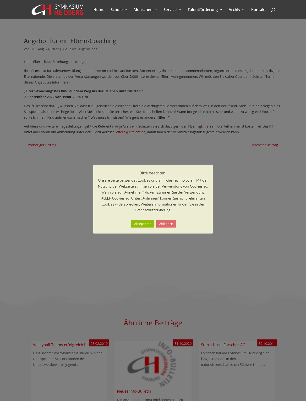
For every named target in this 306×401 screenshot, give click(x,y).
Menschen (143, 10)
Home (98, 10)
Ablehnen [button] (166, 224)
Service (170, 10)
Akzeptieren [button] (142, 224)
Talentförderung (203, 10)
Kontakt (258, 10)
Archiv (234, 10)
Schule (116, 10)
